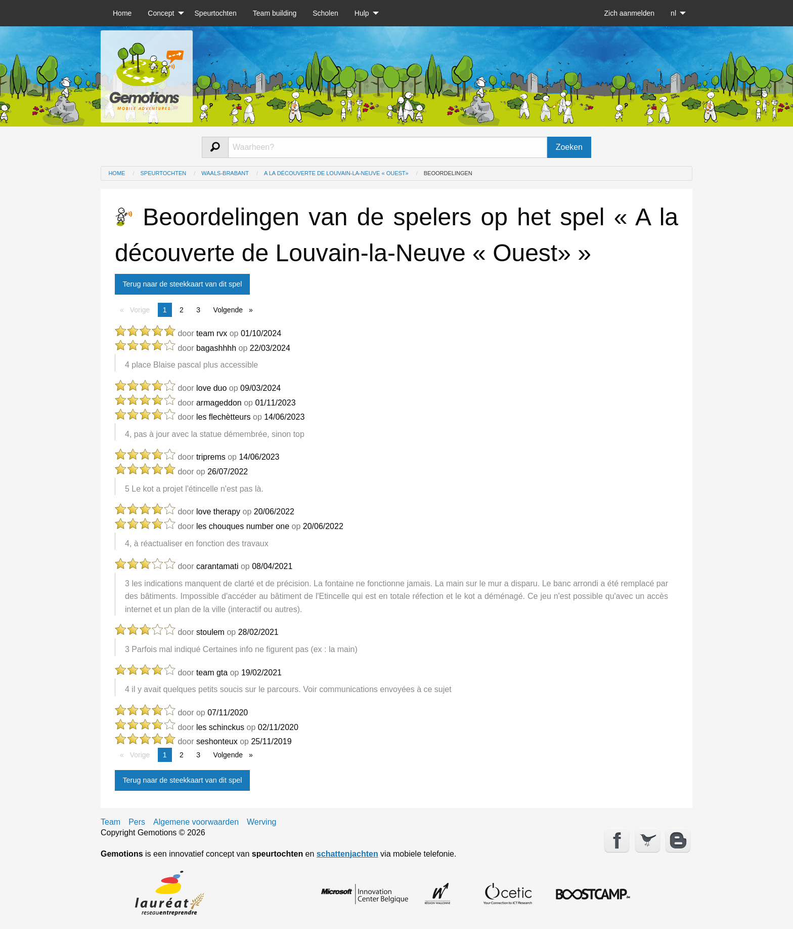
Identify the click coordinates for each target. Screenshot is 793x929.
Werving (261, 822)
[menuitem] (122, 13)
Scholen (325, 13)
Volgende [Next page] (235, 309)
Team (110, 822)
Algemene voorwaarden (196, 822)
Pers (136, 822)
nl (673, 13)
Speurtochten (216, 13)
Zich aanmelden (629, 13)
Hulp (362, 13)
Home (122, 13)
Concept (161, 13)
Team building (274, 13)
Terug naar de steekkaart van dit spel (182, 284)
